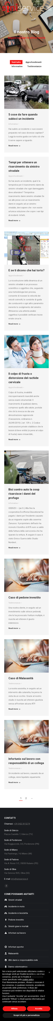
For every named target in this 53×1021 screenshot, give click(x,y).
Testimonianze (14, 603)
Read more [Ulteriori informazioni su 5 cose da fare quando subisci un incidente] (14, 146)
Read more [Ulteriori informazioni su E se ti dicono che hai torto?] (14, 324)
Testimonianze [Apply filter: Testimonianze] (34, 66)
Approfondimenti (15, 176)
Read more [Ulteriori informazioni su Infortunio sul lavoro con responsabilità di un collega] (14, 782)
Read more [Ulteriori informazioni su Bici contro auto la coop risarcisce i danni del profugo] (14, 548)
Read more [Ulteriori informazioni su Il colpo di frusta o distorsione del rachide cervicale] (14, 439)
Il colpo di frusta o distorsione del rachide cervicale (23, 378)
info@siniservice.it (19, 879)
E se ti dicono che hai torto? (26, 270)
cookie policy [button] (27, 979)
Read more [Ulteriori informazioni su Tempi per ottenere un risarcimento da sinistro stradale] (14, 220)
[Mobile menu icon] (49, 8)
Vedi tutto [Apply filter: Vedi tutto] (16, 62)
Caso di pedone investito (24, 597)
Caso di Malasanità (20, 678)
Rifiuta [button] (14, 1008)
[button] (49, 972)
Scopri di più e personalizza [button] (26, 1015)
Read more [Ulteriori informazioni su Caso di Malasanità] (14, 709)
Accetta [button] (38, 1008)
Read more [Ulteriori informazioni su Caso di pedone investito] (14, 628)
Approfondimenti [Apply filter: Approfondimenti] (34, 62)
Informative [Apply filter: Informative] (17, 66)
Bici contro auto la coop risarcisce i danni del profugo (23, 494)
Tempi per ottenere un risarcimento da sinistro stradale (24, 166)
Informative (13, 124)
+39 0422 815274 (22, 824)
